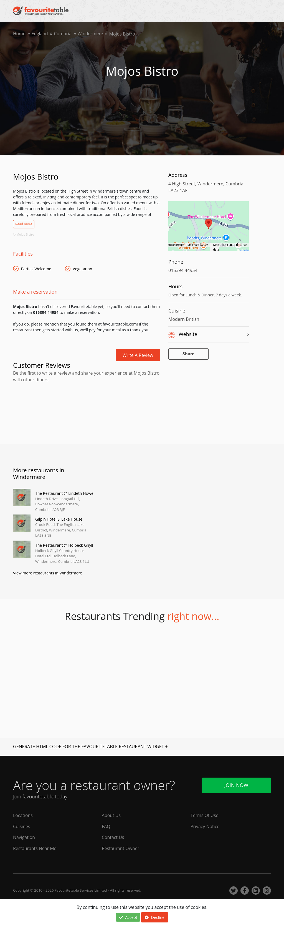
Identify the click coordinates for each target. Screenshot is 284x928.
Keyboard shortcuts (172, 244)
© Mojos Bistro (23, 234)
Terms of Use (234, 244)
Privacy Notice (205, 826)
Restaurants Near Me (35, 849)
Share (188, 354)
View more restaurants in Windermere (47, 573)
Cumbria (63, 34)
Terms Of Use (205, 815)
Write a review (138, 355)
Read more (23, 224)
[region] (208, 229)
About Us (111, 815)
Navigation (24, 837)
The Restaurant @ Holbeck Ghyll (64, 545)
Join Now (236, 785)
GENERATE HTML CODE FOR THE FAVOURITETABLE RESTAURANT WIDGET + (90, 746)
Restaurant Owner (121, 849)
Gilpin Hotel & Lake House (58, 519)
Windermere (91, 34)
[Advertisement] (86, 407)
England (40, 34)
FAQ (106, 826)
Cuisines (21, 826)
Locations (23, 815)
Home (19, 34)
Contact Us (113, 837)
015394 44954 (182, 270)
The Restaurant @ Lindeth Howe (64, 493)
